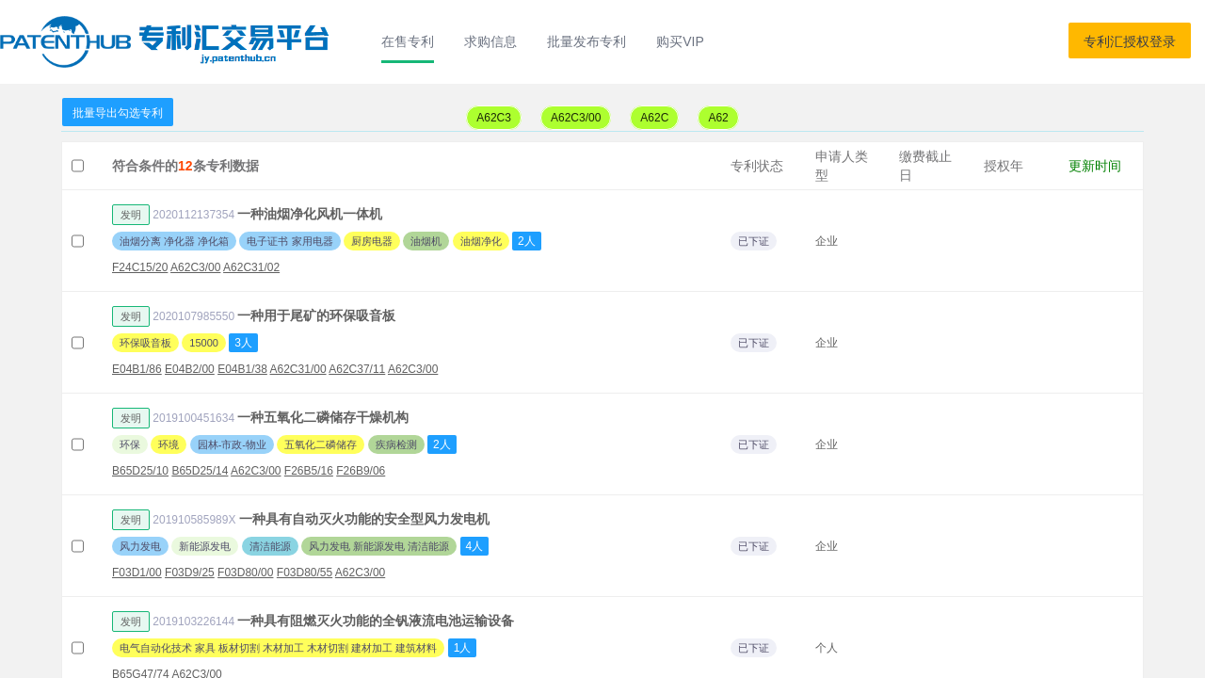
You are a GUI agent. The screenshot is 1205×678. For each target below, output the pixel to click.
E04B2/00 (190, 369)
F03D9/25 (190, 572)
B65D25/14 (199, 470)
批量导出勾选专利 (117, 113)
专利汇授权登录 (1130, 41)
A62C (654, 117)
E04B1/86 (137, 369)
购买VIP (680, 41)
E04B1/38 (242, 369)
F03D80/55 (304, 572)
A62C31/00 (298, 369)
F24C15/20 (140, 267)
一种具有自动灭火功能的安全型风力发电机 (364, 518)
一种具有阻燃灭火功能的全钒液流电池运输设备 (375, 620)
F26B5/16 (308, 470)
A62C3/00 (576, 117)
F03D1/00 (137, 572)
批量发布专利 (586, 41)
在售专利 (407, 41)
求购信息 (490, 41)
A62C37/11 (357, 369)
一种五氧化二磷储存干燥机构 (323, 417)
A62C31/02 (251, 267)
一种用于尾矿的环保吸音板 (316, 315)
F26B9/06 (360, 470)
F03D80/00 (245, 572)
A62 (718, 117)
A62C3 (493, 117)
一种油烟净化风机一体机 (309, 213)
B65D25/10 (140, 470)
